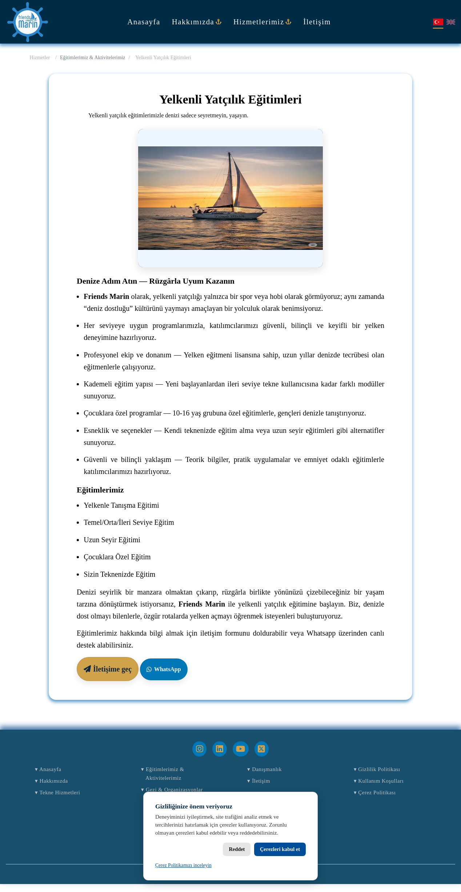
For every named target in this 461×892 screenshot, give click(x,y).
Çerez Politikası (380, 799)
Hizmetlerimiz (262, 21)
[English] (450, 22)
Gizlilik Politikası (383, 770)
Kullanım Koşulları (385, 784)
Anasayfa (143, 21)
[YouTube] (241, 749)
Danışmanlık (268, 770)
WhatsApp (164, 669)
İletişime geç (108, 669)
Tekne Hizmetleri (63, 799)
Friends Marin (242, 882)
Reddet (237, 849)
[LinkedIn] (219, 749)
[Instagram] (199, 749)
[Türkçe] (438, 22)
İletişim (317, 21)
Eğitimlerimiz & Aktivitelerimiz (92, 57)
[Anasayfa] (27, 22)
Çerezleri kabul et (280, 849)
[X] (261, 749)
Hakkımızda (197, 21)
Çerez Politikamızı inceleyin (183, 865)
